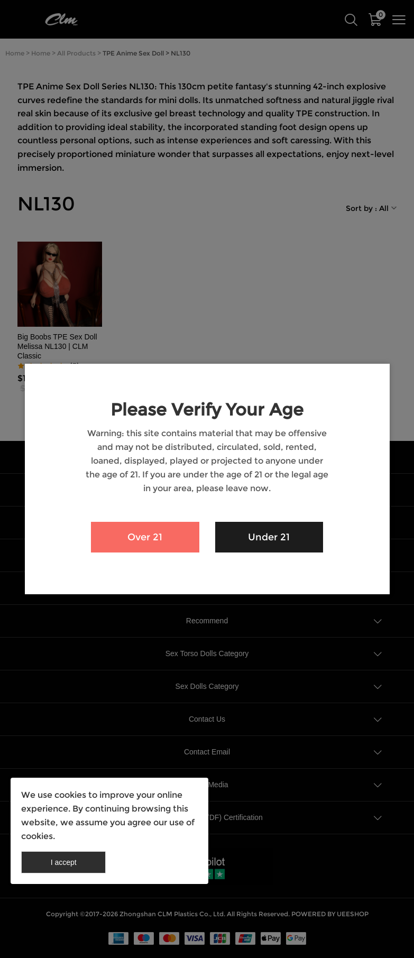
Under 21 (269, 537)
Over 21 (144, 537)
